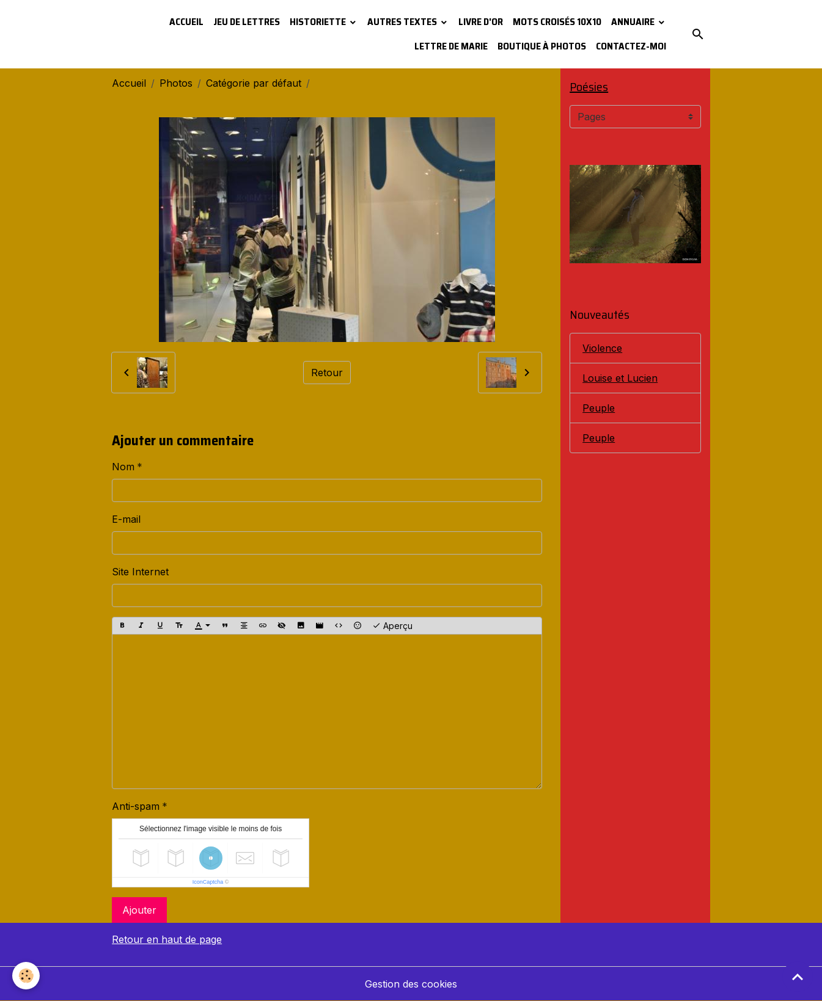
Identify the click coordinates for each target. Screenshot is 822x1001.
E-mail (126, 519)
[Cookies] (26, 975)
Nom (123, 466)
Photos (176, 83)
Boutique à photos (541, 46)
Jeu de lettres (246, 21)
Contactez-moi (631, 46)
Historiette (319, 21)
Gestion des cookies (411, 984)
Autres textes (403, 21)
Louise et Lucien (620, 378)
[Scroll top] (797, 976)
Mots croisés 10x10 (557, 21)
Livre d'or (480, 21)
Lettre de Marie (451, 46)
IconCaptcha (208, 882)
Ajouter (139, 910)
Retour (327, 372)
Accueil (186, 21)
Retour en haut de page (167, 939)
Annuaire (633, 21)
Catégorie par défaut (253, 83)
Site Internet (140, 572)
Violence (602, 348)
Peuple (598, 408)
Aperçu (392, 626)
